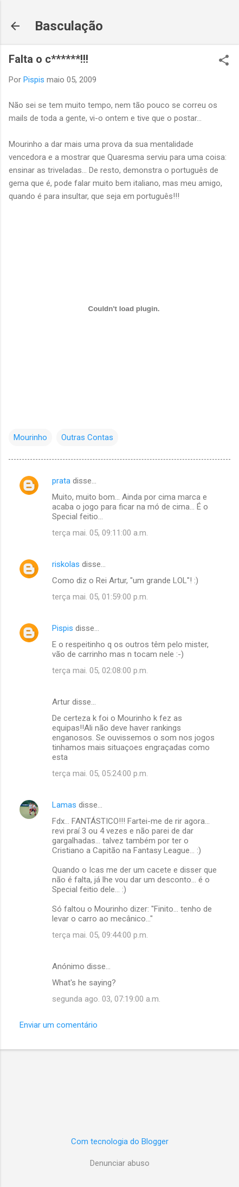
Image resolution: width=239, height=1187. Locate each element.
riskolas (66, 564)
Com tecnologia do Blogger (120, 1141)
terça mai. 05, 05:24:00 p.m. (100, 773)
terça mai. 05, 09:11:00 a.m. (100, 533)
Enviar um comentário (59, 1025)
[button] (223, 61)
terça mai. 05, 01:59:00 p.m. (100, 597)
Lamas (64, 805)
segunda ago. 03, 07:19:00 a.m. (106, 999)
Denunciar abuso (120, 1163)
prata (61, 481)
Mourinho (30, 437)
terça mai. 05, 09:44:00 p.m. (100, 935)
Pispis (62, 628)
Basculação (69, 26)
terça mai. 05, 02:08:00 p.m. (100, 670)
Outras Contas (87, 437)
